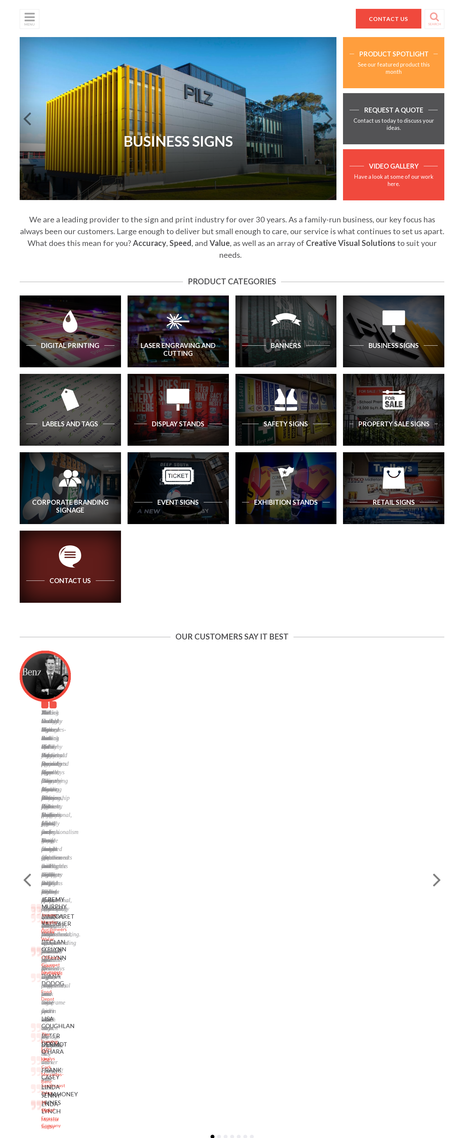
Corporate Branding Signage (120, 978)
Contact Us (31, 954)
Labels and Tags (107, 945)
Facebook (173, 954)
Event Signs (103, 986)
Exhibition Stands (109, 995)
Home (26, 913)
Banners (100, 937)
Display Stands (106, 954)
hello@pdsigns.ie (370, 974)
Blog (167, 945)
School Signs (33, 970)
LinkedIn (172, 962)
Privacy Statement (182, 921)
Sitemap (171, 913)
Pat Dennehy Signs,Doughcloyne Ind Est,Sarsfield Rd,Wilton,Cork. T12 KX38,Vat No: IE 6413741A (372, 932)
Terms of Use (177, 929)
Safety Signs (104, 962)
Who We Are (33, 921)
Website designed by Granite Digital (269, 1047)
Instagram (173, 970)
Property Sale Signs (111, 970)
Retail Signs (103, 1003)
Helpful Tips (32, 945)
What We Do (33, 929)
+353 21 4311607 (370, 966)
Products (29, 937)
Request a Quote (37, 962)
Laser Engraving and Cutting (120, 921)
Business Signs (106, 929)
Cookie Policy (177, 937)
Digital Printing (106, 913)
